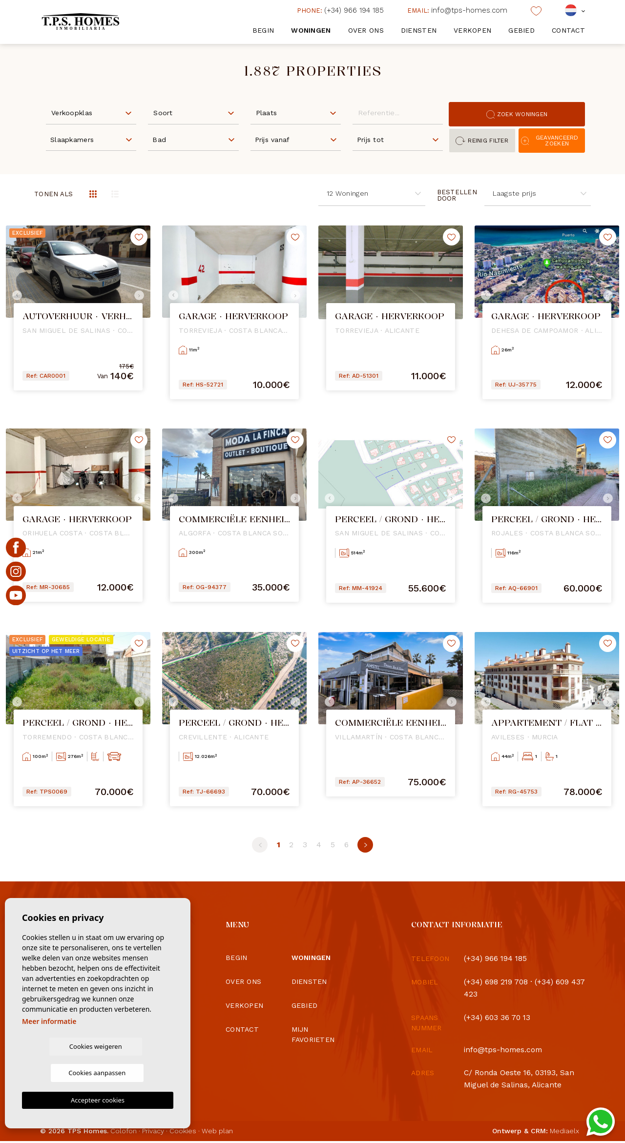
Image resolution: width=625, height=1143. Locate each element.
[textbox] (93, 113)
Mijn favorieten (313, 1034)
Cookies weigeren (59, 1072)
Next (140, 295)
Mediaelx (564, 1133)
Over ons (366, 30)
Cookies (182, 1133)
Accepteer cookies (98, 1100)
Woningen (311, 30)
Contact (568, 30)
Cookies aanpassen (136, 1072)
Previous (15, 295)
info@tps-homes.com (457, 10)
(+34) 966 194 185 (340, 10)
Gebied (521, 30)
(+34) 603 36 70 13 (498, 1018)
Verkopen (472, 30)
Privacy (153, 1133)
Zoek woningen (517, 114)
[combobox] (91, 112)
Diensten (419, 30)
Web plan (217, 1133)
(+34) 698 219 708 (496, 982)
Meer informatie (49, 1047)
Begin (263, 30)
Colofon (123, 1133)
